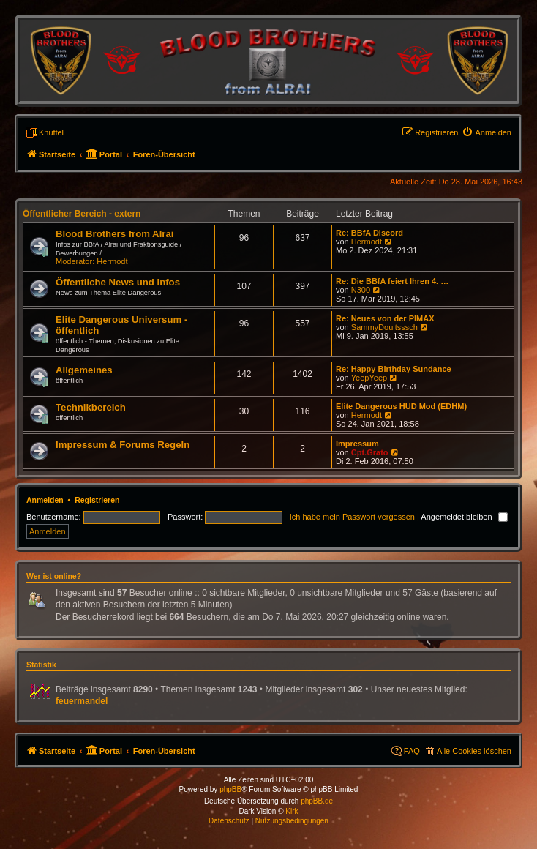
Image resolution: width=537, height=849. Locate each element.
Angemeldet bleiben (464, 516)
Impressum (357, 443)
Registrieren (97, 499)
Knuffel (51, 132)
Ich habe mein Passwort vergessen (352, 516)
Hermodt (112, 261)
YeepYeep (369, 377)
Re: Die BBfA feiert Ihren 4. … (392, 281)
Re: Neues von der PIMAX (385, 318)
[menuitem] (486, 132)
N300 (360, 289)
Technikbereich (91, 407)
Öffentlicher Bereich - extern (81, 214)
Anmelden (45, 499)
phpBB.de (317, 801)
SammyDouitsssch (384, 327)
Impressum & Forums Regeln (122, 444)
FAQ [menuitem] (412, 751)
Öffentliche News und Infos (118, 282)
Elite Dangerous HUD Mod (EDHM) (401, 406)
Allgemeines (84, 369)
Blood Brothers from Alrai (114, 233)
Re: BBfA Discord (369, 232)
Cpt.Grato (369, 452)
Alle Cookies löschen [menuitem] (474, 751)
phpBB (230, 789)
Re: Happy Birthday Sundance (393, 368)
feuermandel (82, 701)
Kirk (291, 811)
